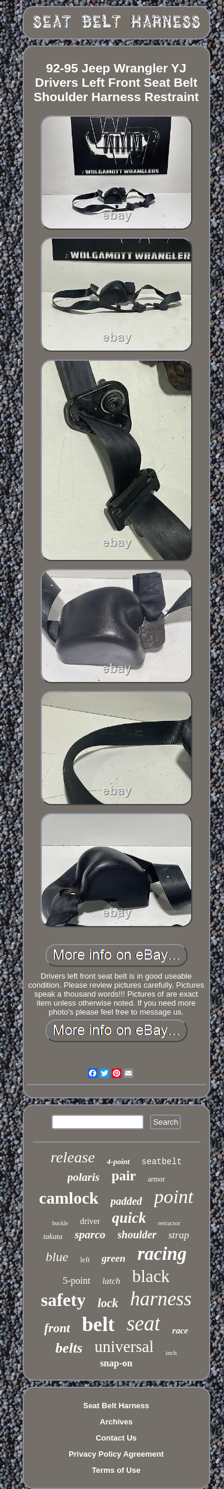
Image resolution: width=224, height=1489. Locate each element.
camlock (69, 1198)
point (174, 1196)
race (180, 1330)
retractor (169, 1222)
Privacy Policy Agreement (116, 1454)
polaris (83, 1177)
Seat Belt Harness (116, 1405)
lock (107, 1303)
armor (156, 1179)
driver (90, 1221)
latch (111, 1281)
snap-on (116, 1363)
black (151, 1276)
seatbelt (162, 1162)
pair (124, 1175)
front (57, 1328)
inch (171, 1352)
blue (56, 1256)
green (113, 1258)
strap (178, 1235)
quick (129, 1218)
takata (53, 1236)
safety (63, 1300)
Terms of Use (116, 1470)
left (85, 1260)
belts (69, 1348)
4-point (118, 1161)
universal (124, 1347)
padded (126, 1201)
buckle (60, 1223)
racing (162, 1253)
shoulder (137, 1235)
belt (98, 1324)
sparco (90, 1234)
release (73, 1157)
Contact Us (116, 1437)
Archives (116, 1421)
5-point (76, 1280)
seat (143, 1323)
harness (161, 1299)
